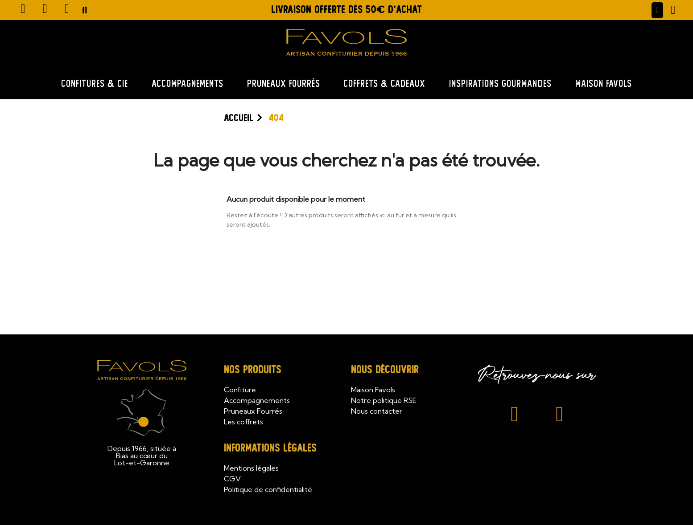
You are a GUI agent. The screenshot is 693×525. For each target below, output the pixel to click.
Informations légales (270, 448)
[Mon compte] (657, 10)
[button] (85, 10)
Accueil (238, 118)
